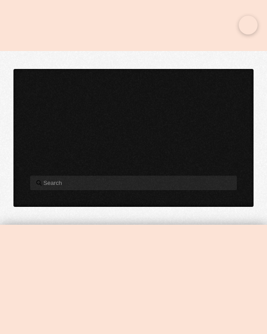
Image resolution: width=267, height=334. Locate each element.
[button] (248, 25)
